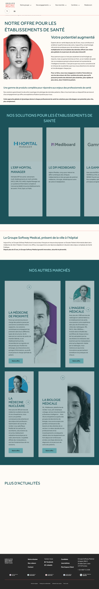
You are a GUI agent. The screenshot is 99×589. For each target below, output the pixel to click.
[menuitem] (15, 11)
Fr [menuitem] (14, 11)
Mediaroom (88, 5)
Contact (30, 567)
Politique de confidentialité (45, 583)
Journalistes (65, 563)
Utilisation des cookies (57, 583)
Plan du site (65, 583)
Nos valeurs (32, 563)
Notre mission (33, 559)
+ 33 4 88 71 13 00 (84, 570)
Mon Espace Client (67, 567)
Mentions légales (34, 583)
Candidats (64, 559)
